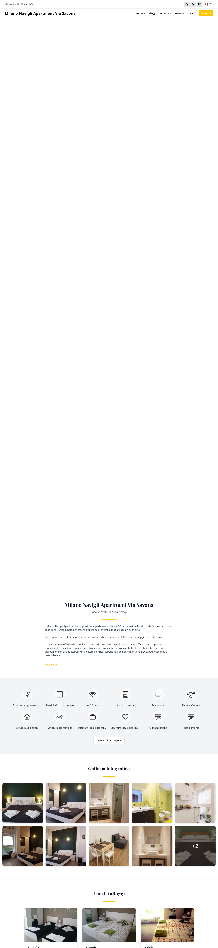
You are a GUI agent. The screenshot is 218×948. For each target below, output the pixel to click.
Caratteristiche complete (109, 740)
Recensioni (166, 13)
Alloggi (152, 13)
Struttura (140, 13)
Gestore (179, 13)
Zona (190, 13)
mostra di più (51, 664)
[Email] (199, 4)
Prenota (206, 13)
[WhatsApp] (193, 4)
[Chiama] (187, 4)
